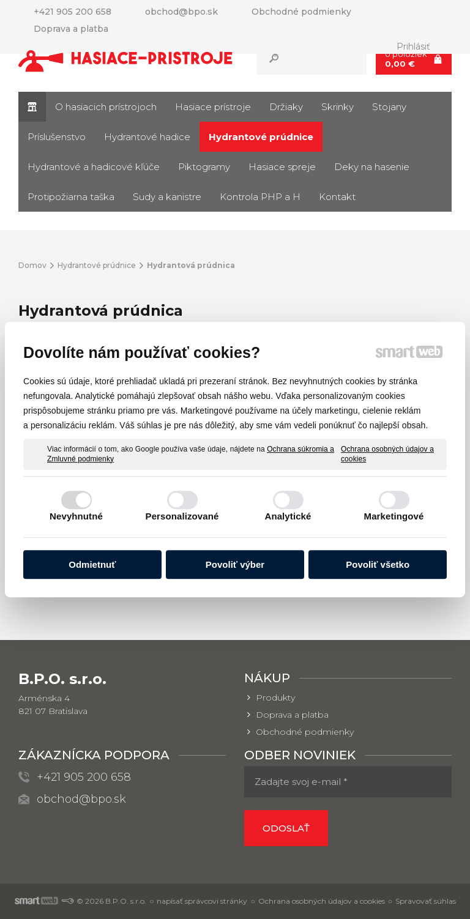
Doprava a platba (292, 714)
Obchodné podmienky (305, 731)
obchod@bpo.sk (81, 799)
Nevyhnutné (76, 516)
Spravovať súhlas (425, 901)
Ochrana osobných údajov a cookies (387, 454)
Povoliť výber (235, 564)
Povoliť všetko (377, 564)
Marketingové (394, 516)
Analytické (287, 516)
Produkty (275, 697)
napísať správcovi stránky (202, 901)
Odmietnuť (92, 564)
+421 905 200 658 (84, 777)
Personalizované (182, 516)
